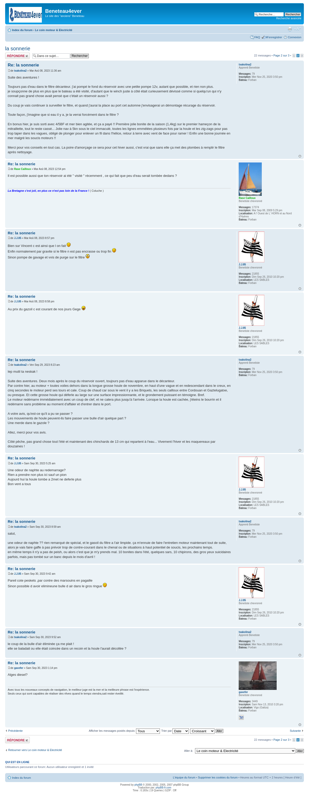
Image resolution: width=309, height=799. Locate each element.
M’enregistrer (274, 37)
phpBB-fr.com (163, 787)
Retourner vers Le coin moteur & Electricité (35, 750)
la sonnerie (17, 48)
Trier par (175, 730)
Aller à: (188, 750)
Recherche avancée (288, 18)
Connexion (294, 37)
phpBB (138, 784)
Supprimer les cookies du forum (218, 777)
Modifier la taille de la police (297, 29)
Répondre (17, 56)
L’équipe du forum (184, 777)
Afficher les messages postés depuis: (124, 730)
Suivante (295, 730)
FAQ (257, 37)
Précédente (15, 730)
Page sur (281, 55)
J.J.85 (17, 238)
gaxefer (18, 668)
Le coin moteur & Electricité (53, 30)
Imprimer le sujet (290, 29)
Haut (299, 156)
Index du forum (22, 30)
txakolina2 (20, 70)
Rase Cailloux (22, 169)
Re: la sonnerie (23, 65)
